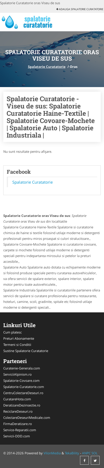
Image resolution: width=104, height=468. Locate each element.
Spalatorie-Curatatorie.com (23, 387)
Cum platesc (12, 332)
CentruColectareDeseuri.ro (23, 393)
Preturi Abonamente (18, 338)
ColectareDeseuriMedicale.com (26, 418)
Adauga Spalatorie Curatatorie (79, 9)
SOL (94, 453)
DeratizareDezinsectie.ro (21, 405)
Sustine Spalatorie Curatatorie (25, 351)
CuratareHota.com (17, 399)
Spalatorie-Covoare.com (21, 380)
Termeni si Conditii (17, 345)
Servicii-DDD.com (16, 436)
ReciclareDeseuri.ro (18, 411)
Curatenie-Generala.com (21, 368)
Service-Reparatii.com (19, 430)
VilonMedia (52, 453)
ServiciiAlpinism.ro (17, 374)
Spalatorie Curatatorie (47, 66)
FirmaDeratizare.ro (17, 424)
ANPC (86, 453)
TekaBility (72, 453)
